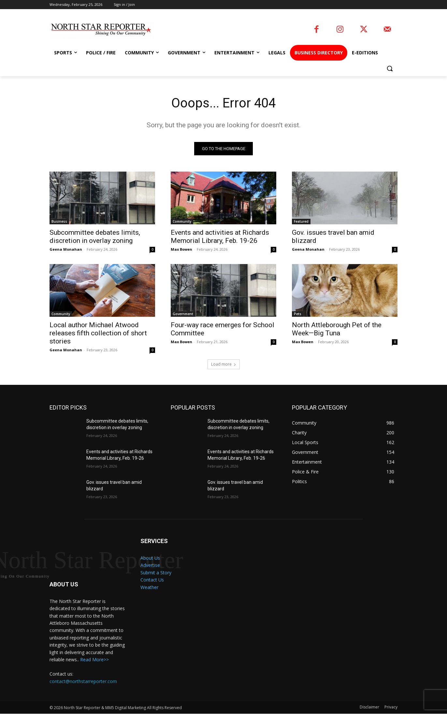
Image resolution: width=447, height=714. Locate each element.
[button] (389, 68)
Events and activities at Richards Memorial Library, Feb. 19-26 (220, 237)
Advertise (150, 565)
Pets (297, 314)
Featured (301, 221)
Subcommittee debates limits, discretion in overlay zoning (95, 237)
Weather (149, 587)
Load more (223, 364)
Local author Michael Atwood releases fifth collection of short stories (98, 333)
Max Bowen (181, 249)
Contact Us (152, 580)
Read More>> (94, 660)
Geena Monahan (66, 249)
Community (182, 221)
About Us (150, 558)
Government (183, 314)
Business (59, 221)
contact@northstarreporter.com (83, 681)
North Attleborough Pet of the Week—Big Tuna (337, 329)
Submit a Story (155, 572)
